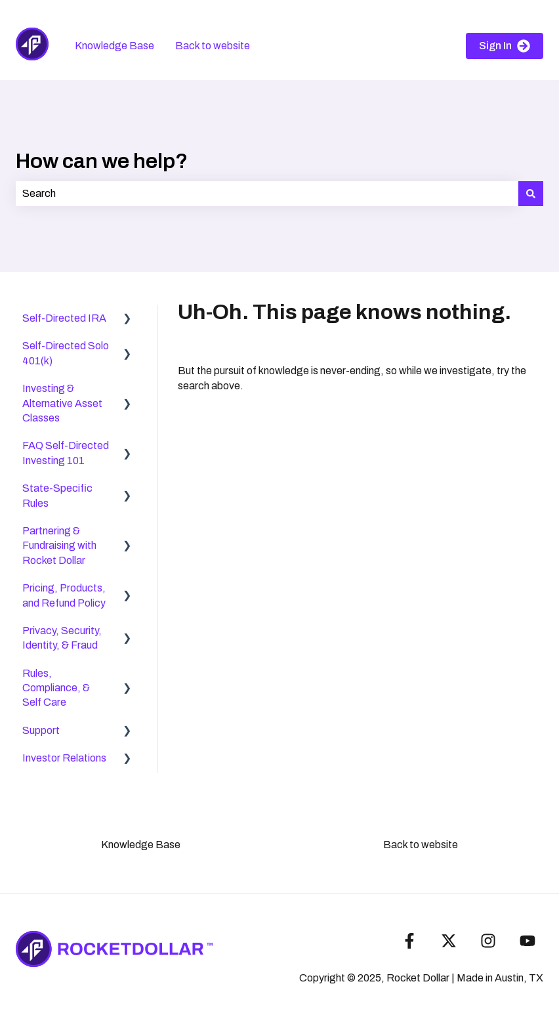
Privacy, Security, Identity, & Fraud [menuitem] (62, 638)
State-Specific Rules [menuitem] (57, 495)
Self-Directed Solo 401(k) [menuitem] (65, 353)
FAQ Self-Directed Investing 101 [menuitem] (65, 452)
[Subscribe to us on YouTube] (527, 941)
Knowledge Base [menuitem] (140, 844)
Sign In (504, 46)
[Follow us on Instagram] (488, 941)
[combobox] (267, 193)
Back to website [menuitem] (420, 844)
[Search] (530, 193)
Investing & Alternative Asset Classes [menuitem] (62, 403)
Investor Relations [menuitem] (64, 757)
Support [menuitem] (41, 730)
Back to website (212, 45)
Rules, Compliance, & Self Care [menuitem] (56, 688)
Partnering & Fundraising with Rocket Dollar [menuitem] (59, 545)
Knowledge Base (114, 45)
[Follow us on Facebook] (409, 941)
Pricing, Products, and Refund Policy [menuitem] (64, 595)
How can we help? (102, 161)
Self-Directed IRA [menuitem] (64, 318)
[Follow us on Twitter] (449, 941)
